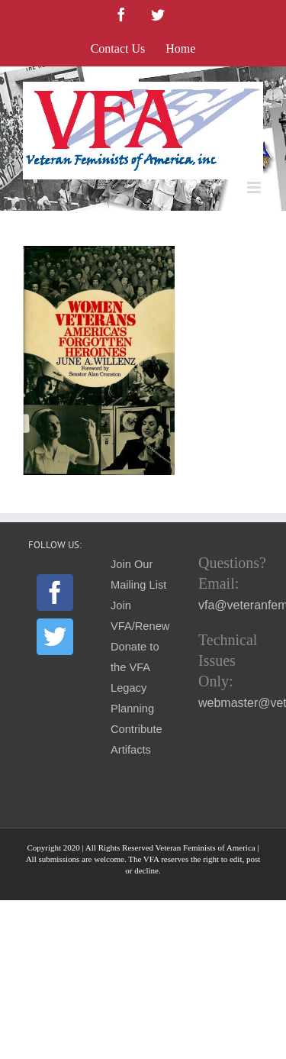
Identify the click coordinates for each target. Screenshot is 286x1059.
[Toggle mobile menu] (255, 187)
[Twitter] (55, 636)
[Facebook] (55, 592)
